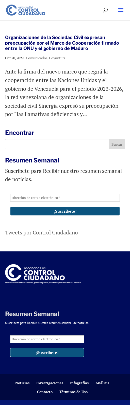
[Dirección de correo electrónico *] (65, 197)
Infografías (79, 382)
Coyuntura (57, 58)
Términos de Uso (73, 391)
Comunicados (36, 58)
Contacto (45, 391)
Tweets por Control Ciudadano (41, 232)
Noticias (22, 382)
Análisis (102, 382)
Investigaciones (49, 382)
